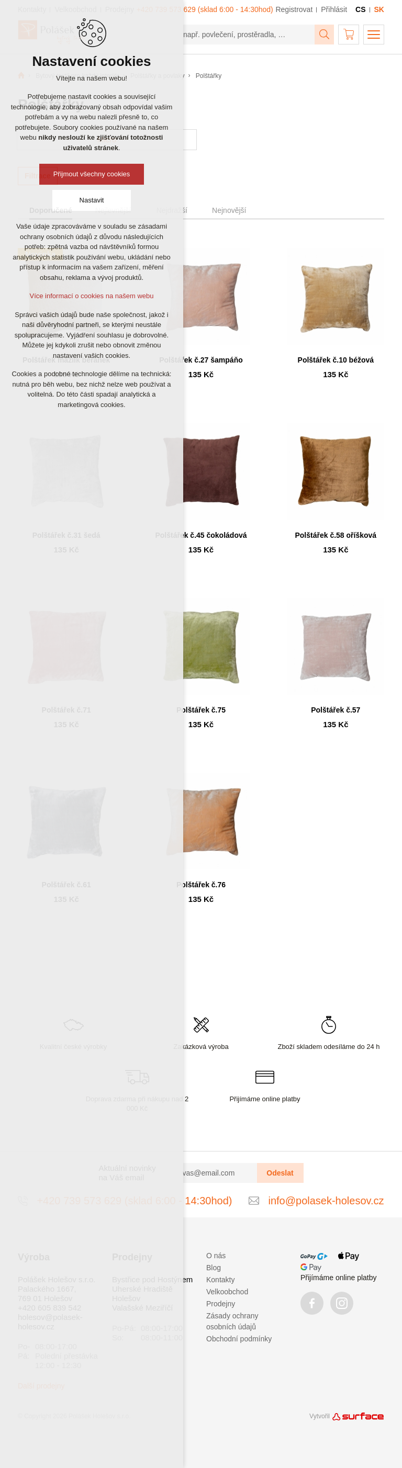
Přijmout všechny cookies (91, 174)
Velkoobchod (227, 1292)
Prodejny (220, 1304)
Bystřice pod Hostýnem (152, 1279)
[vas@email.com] (216, 1173)
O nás (216, 1255)
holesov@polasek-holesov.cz (50, 1322)
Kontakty (220, 1279)
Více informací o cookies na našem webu (91, 296)
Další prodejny (41, 1386)
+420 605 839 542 (49, 1307)
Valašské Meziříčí (142, 1307)
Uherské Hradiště (142, 1288)
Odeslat (279, 1173)
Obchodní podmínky (239, 1339)
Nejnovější (229, 210)
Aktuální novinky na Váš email (127, 1173)
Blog (213, 1267)
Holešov (126, 1298)
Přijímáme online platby (338, 1277)
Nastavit (92, 200)
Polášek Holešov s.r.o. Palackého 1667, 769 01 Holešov (56, 1289)
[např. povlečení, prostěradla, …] (244, 34)
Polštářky (208, 76)
